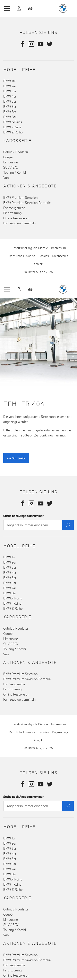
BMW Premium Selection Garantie (27, 203)
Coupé (7, 157)
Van (6, 178)
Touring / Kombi (14, 172)
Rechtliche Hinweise (22, 256)
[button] (7, 8)
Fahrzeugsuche (14, 208)
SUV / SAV (10, 167)
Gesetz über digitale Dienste (29, 248)
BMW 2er (9, 86)
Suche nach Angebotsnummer (23, 516)
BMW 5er (9, 101)
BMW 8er (9, 117)
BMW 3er (9, 91)
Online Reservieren (16, 218)
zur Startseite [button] (16, 461)
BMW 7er (9, 112)
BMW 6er (9, 106)
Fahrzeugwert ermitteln (19, 223)
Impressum (58, 248)
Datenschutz (60, 256)
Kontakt (38, 264)
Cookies (43, 256)
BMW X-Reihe (12, 122)
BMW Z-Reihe (13, 132)
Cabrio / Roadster (15, 152)
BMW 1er (9, 81)
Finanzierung (12, 213)
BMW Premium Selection (20, 197)
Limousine (10, 162)
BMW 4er (9, 96)
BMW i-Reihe (12, 127)
